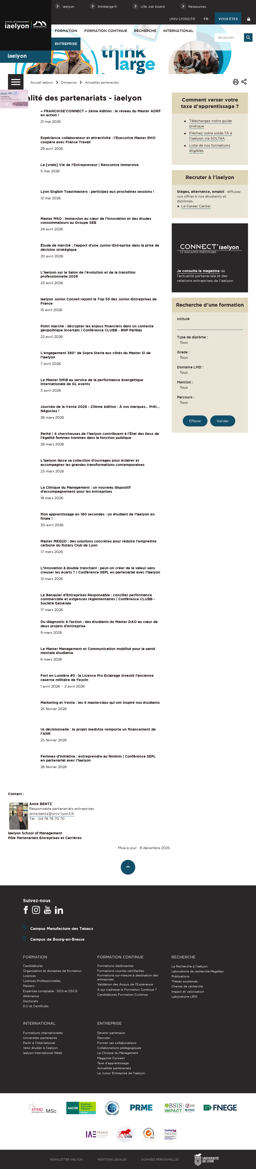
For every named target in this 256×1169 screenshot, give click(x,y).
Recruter (103, 1037)
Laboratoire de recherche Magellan (198, 971)
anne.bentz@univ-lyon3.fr (51, 814)
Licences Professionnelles (41, 980)
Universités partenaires (40, 1037)
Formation (66, 31)
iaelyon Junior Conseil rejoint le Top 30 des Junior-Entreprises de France (98, 301)
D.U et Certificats (35, 1006)
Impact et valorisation (188, 991)
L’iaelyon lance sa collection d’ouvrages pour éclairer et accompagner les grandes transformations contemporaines (92, 462)
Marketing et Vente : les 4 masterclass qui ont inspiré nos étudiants (100, 703)
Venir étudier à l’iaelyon (40, 1047)
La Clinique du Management (117, 1052)
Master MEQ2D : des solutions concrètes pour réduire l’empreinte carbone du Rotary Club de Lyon (98, 543)
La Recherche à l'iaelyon (190, 966)
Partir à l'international (39, 1042)
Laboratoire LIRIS (185, 996)
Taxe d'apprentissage (113, 1063)
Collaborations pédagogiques (119, 1047)
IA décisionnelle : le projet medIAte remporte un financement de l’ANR (98, 731)
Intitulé (183, 319)
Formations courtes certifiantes (120, 970)
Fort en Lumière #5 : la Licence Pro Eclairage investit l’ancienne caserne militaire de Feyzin (97, 678)
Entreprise (66, 44)
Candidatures (33, 965)
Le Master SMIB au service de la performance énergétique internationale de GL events (91, 382)
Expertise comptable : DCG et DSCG (50, 991)
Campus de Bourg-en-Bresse (57, 939)
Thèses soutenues (185, 981)
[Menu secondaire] (16, 82)
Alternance (31, 996)
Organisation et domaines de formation (52, 970)
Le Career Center (196, 206)
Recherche (145, 31)
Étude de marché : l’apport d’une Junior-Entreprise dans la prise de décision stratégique (99, 247)
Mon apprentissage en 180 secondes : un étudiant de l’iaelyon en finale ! (97, 516)
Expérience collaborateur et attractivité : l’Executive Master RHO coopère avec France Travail (98, 140)
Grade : (183, 352)
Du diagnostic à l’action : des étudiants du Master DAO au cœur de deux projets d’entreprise (99, 624)
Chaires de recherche (187, 986)
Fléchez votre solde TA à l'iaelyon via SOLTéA (210, 135)
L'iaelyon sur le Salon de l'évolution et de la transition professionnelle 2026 (88, 274)
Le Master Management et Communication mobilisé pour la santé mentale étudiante (97, 651)
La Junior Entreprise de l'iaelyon (121, 1073)
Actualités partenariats (102, 82)
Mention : (185, 382)
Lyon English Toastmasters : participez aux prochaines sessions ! (97, 192)
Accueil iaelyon (41, 82)
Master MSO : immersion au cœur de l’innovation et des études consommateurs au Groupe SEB (95, 221)
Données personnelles (160, 1159)
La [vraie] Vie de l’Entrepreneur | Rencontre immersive (89, 165)
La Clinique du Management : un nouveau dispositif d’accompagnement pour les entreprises (85, 489)
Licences (29, 975)
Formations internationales (43, 1032)
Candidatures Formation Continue (122, 994)
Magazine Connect (111, 1058)
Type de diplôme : (192, 337)
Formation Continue (105, 31)
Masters (28, 985)
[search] (233, 37)
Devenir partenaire (111, 1032)
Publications (181, 976)
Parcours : (185, 397)
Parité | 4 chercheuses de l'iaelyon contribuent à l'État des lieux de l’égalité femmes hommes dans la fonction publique (99, 436)
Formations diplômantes (115, 965)
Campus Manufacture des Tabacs (61, 928)
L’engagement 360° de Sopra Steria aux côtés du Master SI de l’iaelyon (95, 355)
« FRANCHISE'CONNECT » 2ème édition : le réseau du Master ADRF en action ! (100, 113)
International (178, 31)
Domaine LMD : (190, 367)
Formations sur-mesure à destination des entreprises (127, 977)
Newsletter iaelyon (66, 1159)
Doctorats (30, 1001)
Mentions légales (112, 1159)
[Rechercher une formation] (222, 420)
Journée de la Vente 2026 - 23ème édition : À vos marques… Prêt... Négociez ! (100, 409)
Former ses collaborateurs (116, 1042)
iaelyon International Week (42, 1052)
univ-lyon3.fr (182, 19)
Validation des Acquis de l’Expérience (125, 984)
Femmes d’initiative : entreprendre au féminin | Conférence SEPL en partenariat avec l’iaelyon (98, 758)
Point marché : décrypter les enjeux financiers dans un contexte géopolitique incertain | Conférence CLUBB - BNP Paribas (97, 328)
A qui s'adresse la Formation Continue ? (126, 989)
